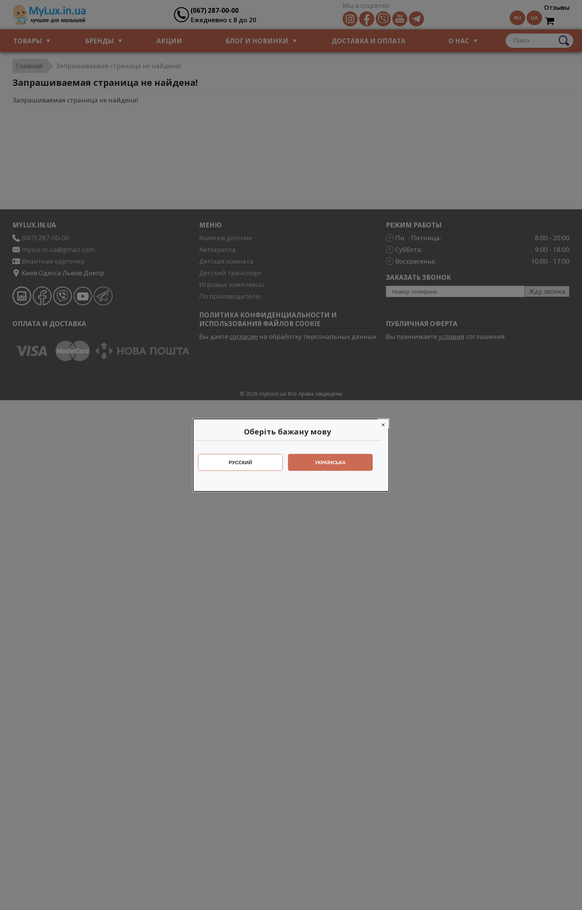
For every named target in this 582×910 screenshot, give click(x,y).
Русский (244, 462)
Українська (334, 462)
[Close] (387, 423)
